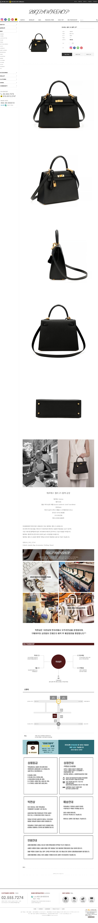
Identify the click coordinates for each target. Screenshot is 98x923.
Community (3, 86)
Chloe (1, 64)
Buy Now (67, 54)
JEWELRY (2, 28)
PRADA (1, 42)
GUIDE (63, 909)
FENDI (1, 54)
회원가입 (80, 1)
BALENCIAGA (3, 52)
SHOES (2, 82)
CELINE (1, 40)
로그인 (75, 1)
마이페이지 (95, 1)
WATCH (2, 24)
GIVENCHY (2, 48)
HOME (35, 909)
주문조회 (89, 1)
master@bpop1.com (67, 913)
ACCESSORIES (4, 72)
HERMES (2, 34)
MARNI (1, 58)
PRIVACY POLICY (56, 909)
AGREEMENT (47, 909)
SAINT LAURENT (3, 50)
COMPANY (40, 909)
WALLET (2, 76)
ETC (1, 68)
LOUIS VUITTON (3, 38)
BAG (1, 31)
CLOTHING (3, 79)
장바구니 (85, 1)
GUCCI (1, 46)
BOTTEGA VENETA (4, 44)
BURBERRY (2, 66)
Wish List (88, 54)
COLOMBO (2, 60)
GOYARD (2, 62)
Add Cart (78, 54)
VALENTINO (2, 56)
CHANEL (2, 36)
